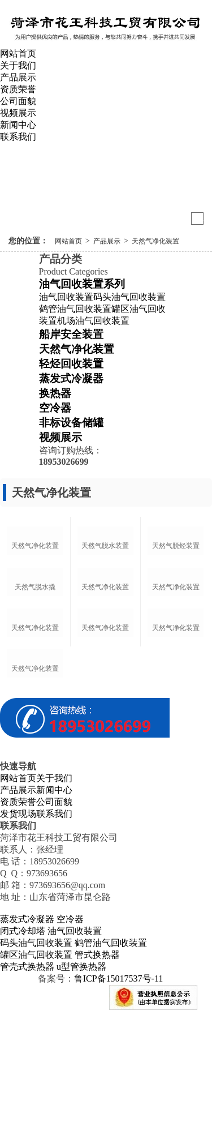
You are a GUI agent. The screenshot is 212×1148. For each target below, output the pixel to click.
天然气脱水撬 (35, 655)
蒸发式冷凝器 (71, 378)
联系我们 (18, 137)
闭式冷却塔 (22, 1067)
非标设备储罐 (71, 423)
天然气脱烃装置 (176, 580)
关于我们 (18, 65)
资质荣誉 (18, 89)
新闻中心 (18, 125)
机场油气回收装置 (93, 320)
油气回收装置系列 (82, 284)
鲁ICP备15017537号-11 (118, 1114)
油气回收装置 (66, 297)
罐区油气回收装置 (36, 1090)
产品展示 (18, 77)
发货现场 (18, 949)
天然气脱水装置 (105, 580)
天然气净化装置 (155, 241)
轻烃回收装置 (71, 364)
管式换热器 (97, 1090)
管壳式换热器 (27, 1102)
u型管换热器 (81, 1102)
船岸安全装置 (71, 334)
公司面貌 (18, 101)
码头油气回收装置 (129, 297)
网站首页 (18, 53)
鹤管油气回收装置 (75, 309)
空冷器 (55, 408)
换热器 (55, 393)
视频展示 (18, 113)
